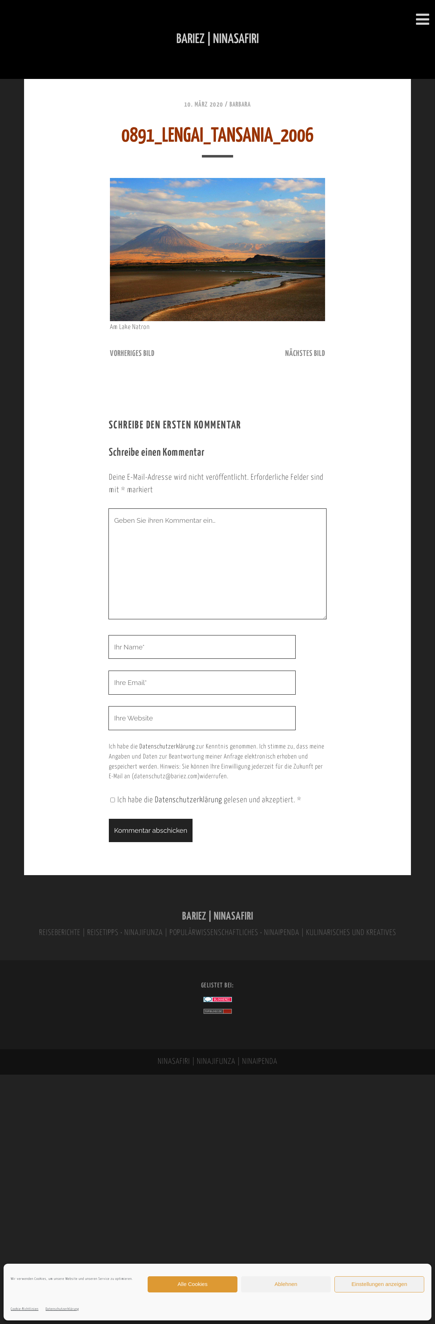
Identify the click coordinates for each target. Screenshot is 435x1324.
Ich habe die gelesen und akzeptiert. (205, 800)
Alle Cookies (192, 1284)
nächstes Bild (305, 354)
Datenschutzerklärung (62, 1309)
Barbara (240, 105)
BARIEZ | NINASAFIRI (217, 916)
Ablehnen (285, 1284)
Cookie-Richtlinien (24, 1309)
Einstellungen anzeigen (379, 1284)
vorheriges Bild (132, 354)
